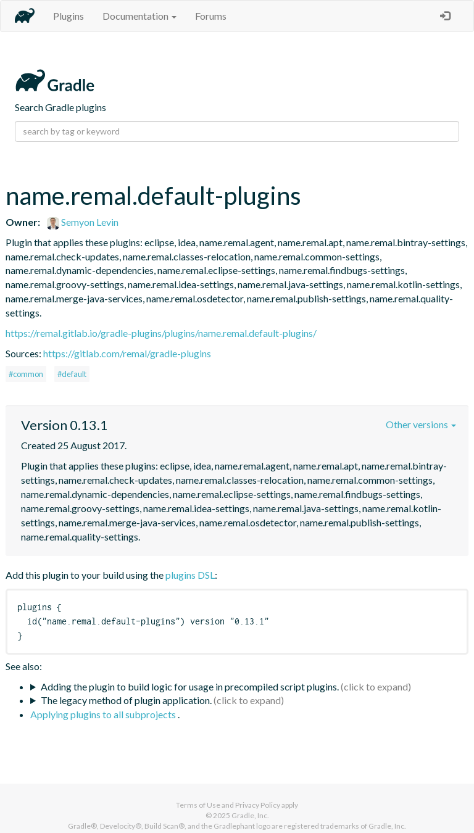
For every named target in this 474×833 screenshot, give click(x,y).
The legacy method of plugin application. (126, 700)
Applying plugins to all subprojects (104, 714)
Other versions (421, 424)
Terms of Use (198, 805)
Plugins (68, 16)
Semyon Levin (82, 222)
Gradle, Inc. (250, 815)
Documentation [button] (139, 16)
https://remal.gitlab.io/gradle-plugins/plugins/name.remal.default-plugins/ (161, 333)
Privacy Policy (257, 805)
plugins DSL (190, 575)
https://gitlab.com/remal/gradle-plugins (127, 353)
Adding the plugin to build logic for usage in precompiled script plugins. (190, 686)
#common (26, 374)
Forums (211, 16)
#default (71, 374)
